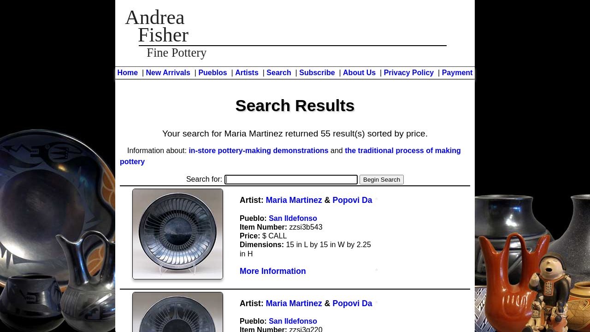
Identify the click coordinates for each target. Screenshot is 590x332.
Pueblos (212, 73)
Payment (457, 73)
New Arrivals (168, 73)
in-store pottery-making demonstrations (258, 150)
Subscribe (317, 73)
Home (128, 73)
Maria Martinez (294, 200)
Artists (247, 73)
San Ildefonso (293, 218)
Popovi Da (352, 200)
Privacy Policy (409, 73)
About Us (359, 73)
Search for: (272, 179)
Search (278, 73)
